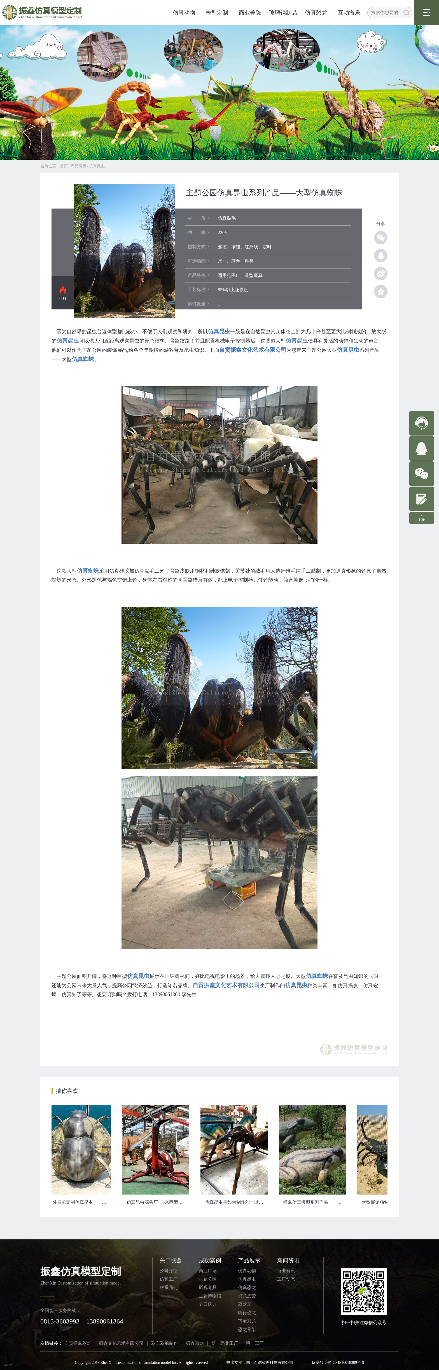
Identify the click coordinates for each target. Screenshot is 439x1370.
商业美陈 (250, 13)
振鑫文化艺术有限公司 (121, 1343)
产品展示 (78, 166)
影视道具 (208, 1287)
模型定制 (217, 13)
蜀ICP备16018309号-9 (345, 1362)
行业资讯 (286, 1270)
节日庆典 (208, 1304)
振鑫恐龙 (195, 1343)
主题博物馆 (210, 1295)
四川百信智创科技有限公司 (269, 1362)
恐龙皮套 (247, 1295)
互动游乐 (349, 13)
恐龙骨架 (247, 1329)
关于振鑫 (171, 1260)
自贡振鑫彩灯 (77, 1343)
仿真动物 (184, 13)
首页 (64, 166)
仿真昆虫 (97, 166)
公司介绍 (169, 1270)
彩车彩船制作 (164, 1343)
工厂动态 (286, 1279)
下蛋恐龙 (247, 1321)
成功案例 (210, 1260)
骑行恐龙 (247, 1312)
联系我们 (169, 1287)
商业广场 (208, 1270)
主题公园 (208, 1279)
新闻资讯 (288, 1260)
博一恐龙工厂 (224, 1343)
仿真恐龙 (316, 13)
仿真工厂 (169, 1279)
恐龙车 (244, 1304)
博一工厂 (255, 1343)
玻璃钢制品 (283, 13)
